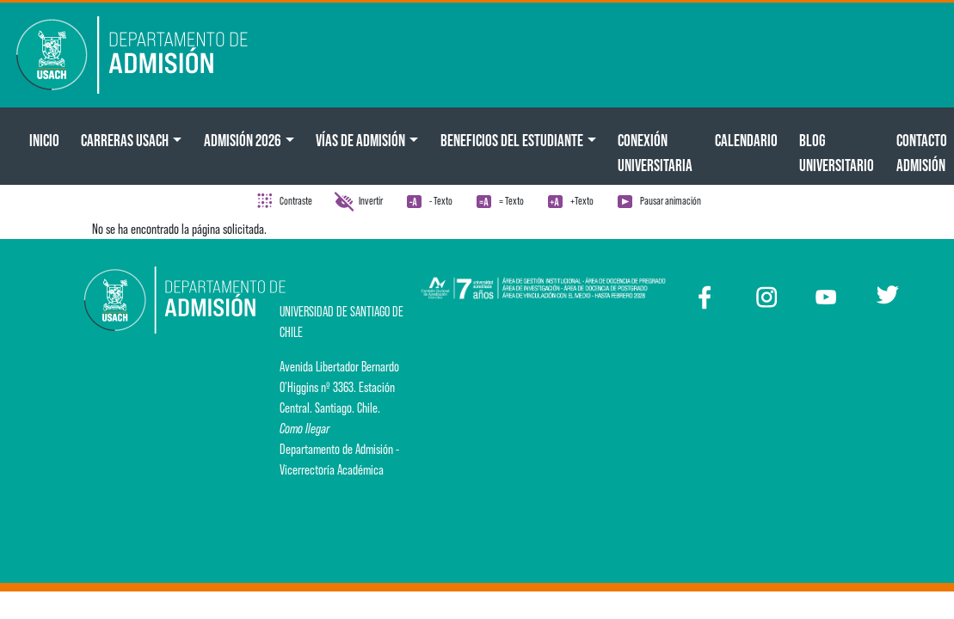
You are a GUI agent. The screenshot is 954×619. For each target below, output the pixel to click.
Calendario (746, 140)
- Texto (440, 200)
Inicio (44, 140)
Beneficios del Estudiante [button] (511, 140)
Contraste (296, 200)
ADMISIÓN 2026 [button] (242, 140)
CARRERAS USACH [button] (125, 140)
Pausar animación (670, 200)
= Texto (511, 200)
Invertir (371, 200)
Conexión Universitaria (655, 153)
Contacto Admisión (921, 153)
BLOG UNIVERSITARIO (836, 153)
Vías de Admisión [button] (360, 140)
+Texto (582, 200)
